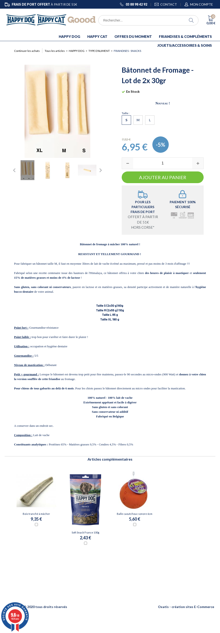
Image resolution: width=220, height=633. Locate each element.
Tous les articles (55, 51)
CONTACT (168, 4)
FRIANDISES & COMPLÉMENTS (185, 36)
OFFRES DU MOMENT (133, 36)
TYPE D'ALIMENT (99, 51)
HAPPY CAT (97, 36)
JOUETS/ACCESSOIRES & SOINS (184, 45)
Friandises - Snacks (127, 51)
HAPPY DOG (69, 36)
